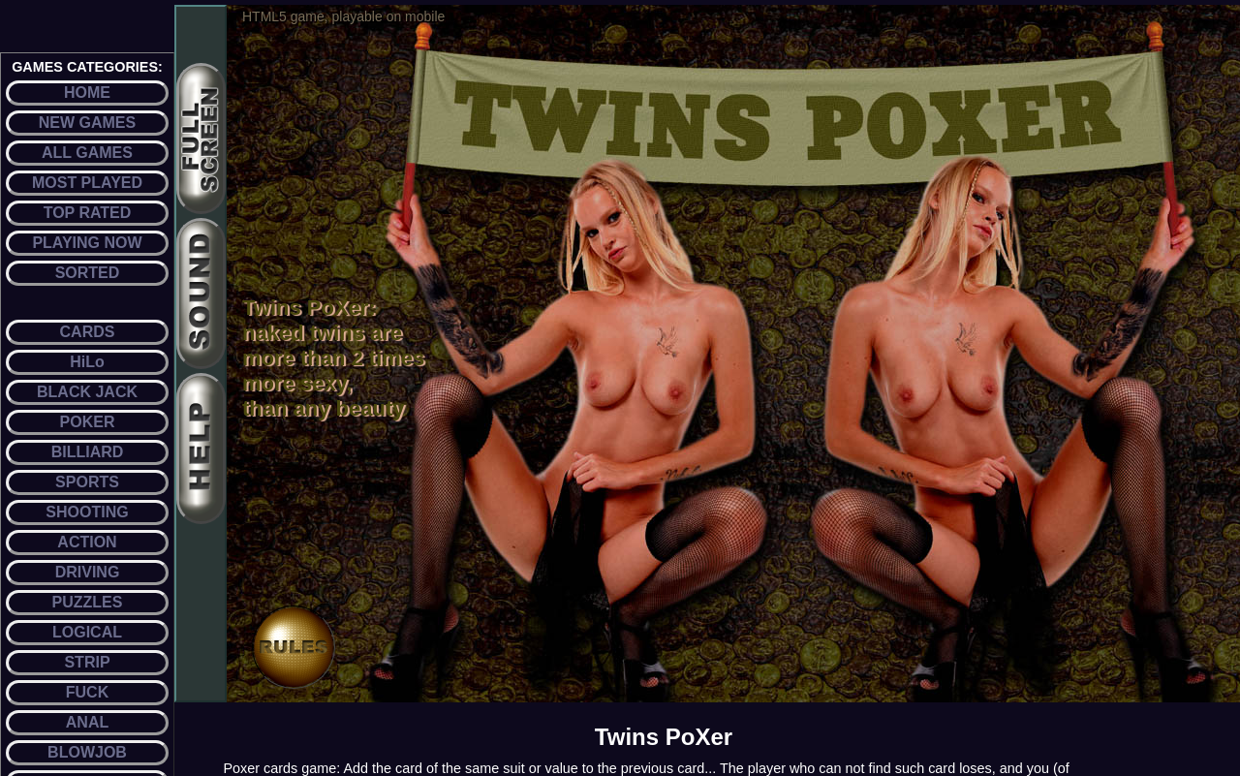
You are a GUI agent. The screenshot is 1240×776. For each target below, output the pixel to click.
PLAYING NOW (86, 242)
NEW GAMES (87, 122)
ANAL (87, 722)
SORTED (87, 272)
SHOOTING (87, 512)
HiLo (87, 362)
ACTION (86, 542)
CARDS (87, 332)
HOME (87, 92)
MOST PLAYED (87, 182)
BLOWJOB (87, 752)
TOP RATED (88, 212)
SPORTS (87, 482)
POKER (87, 422)
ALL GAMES (87, 152)
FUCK (87, 692)
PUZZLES (87, 602)
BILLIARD (87, 452)
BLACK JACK (87, 392)
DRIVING (87, 572)
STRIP (86, 662)
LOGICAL (87, 632)
